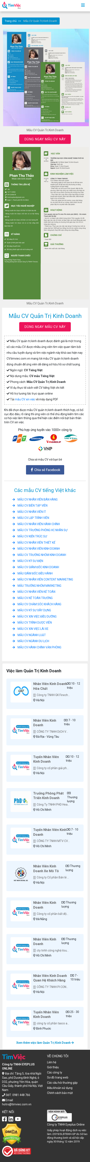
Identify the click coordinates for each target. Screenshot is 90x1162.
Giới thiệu (53, 1067)
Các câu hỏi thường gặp (62, 1082)
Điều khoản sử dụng (59, 1088)
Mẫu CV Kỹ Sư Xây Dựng (31, 610)
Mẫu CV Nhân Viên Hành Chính (36, 524)
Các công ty (54, 1072)
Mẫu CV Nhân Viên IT (29, 511)
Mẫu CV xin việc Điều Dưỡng (34, 616)
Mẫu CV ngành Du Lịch (30, 641)
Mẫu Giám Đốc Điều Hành (32, 573)
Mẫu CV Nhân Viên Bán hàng (35, 499)
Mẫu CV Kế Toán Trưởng (32, 598)
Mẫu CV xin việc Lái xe (30, 628)
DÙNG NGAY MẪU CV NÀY (45, 139)
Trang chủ (11, 20)
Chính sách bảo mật (60, 1093)
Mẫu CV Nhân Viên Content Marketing (42, 579)
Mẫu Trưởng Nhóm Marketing (36, 585)
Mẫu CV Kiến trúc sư (29, 536)
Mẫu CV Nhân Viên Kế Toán (33, 591)
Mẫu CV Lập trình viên (30, 517)
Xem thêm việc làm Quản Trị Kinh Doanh (45, 1042)
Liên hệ (51, 1062)
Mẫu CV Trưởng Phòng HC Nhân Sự (40, 530)
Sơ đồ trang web (57, 1077)
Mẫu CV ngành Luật (29, 635)
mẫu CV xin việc (25, 399)
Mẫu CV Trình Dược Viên (32, 622)
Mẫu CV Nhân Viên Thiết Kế (33, 542)
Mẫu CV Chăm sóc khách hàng (36, 604)
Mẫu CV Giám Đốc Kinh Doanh (35, 567)
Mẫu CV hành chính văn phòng (36, 647)
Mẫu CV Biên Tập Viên (29, 505)
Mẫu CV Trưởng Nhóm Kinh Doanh (39, 555)
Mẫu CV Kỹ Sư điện (27, 561)
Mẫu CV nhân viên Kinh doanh (36, 548)
